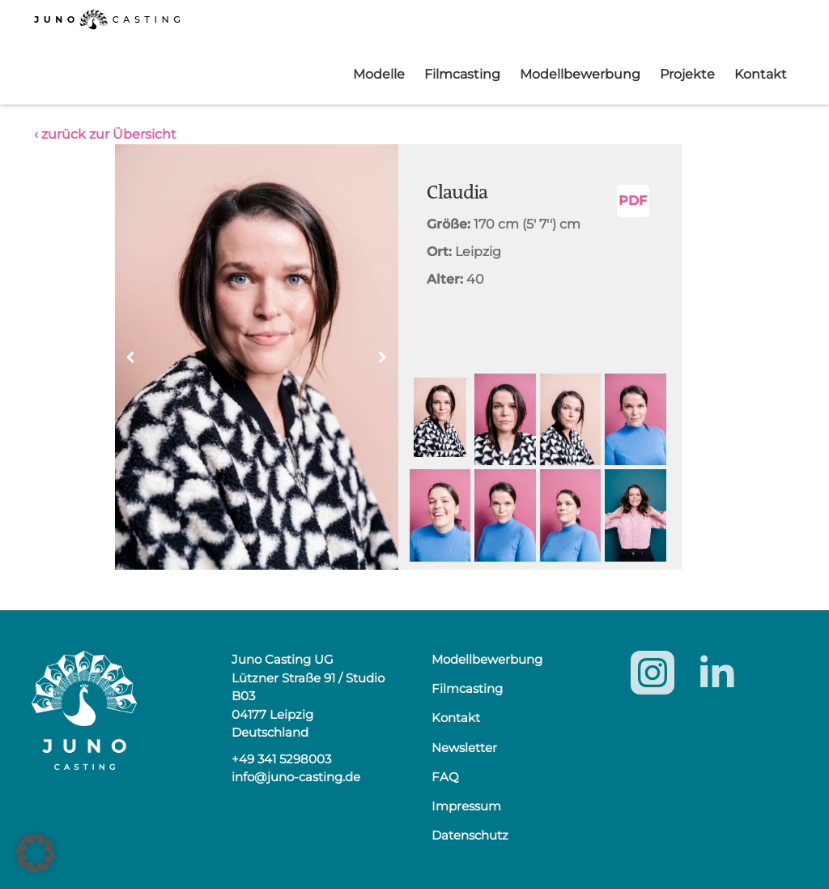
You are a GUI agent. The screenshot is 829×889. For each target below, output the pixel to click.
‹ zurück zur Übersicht (105, 134)
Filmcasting (462, 74)
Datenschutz (470, 835)
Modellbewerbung (580, 74)
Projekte (687, 74)
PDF (633, 200)
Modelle (379, 74)
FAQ (445, 776)
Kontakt (760, 74)
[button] (383, 357)
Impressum (466, 806)
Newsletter (464, 747)
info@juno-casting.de (296, 776)
